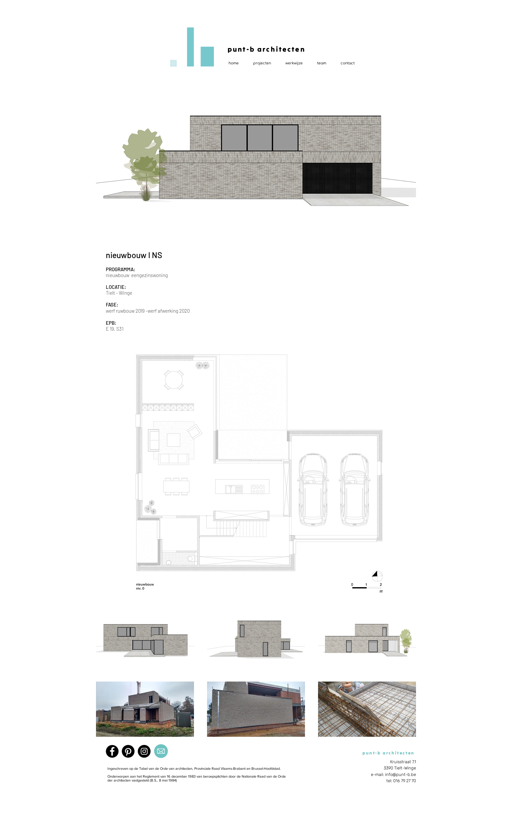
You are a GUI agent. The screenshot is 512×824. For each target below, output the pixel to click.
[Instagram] (144, 751)
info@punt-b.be (400, 774)
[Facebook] (112, 751)
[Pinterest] (128, 751)
